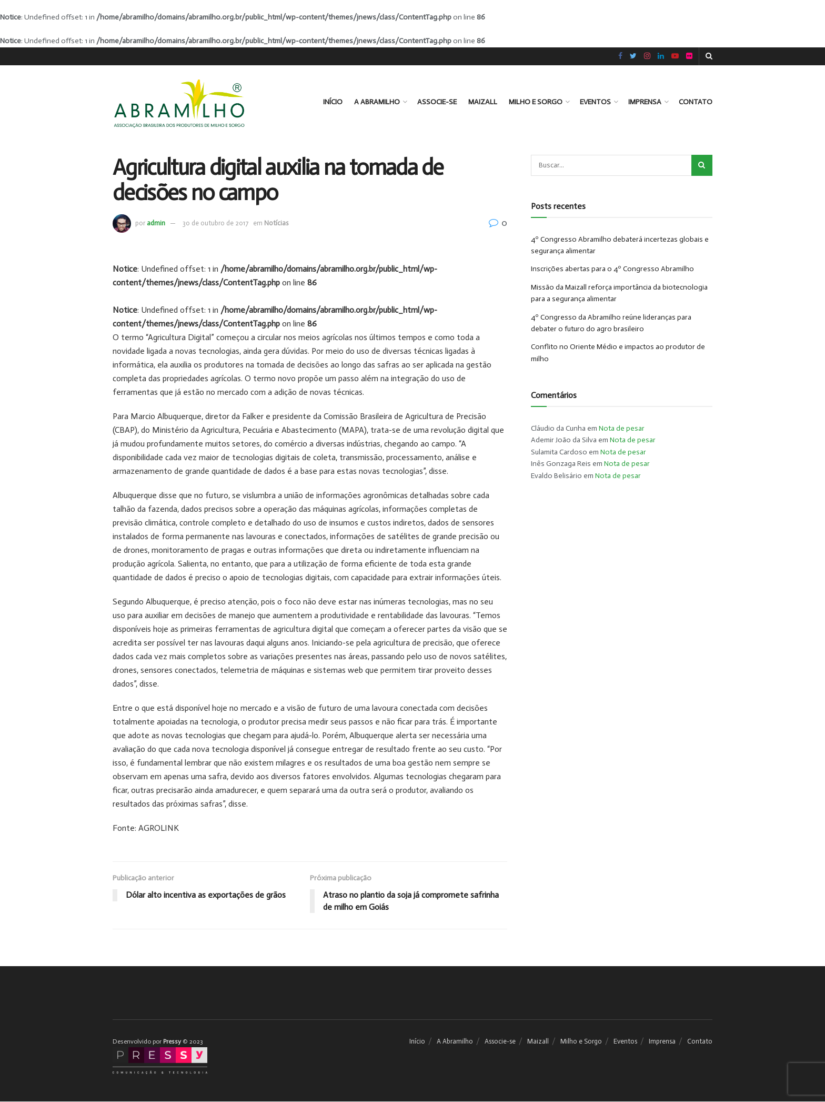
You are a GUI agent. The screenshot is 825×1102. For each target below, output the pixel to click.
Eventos (595, 101)
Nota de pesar (622, 428)
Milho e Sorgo (535, 101)
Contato (695, 101)
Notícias (276, 223)
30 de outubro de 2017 (215, 223)
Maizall (482, 101)
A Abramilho (377, 101)
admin (156, 223)
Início (333, 101)
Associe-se (437, 101)
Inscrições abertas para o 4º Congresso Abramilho (612, 268)
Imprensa (644, 101)
